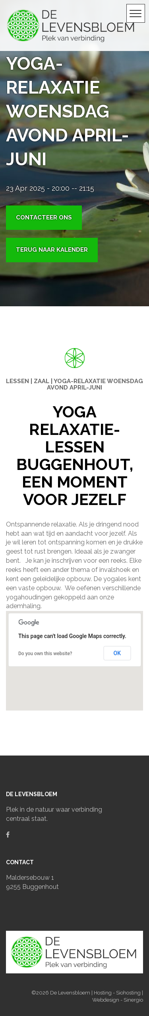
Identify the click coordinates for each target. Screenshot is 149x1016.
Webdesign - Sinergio (117, 1000)
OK (117, 653)
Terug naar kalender (52, 249)
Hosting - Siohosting (118, 993)
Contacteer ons (44, 217)
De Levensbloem (70, 993)
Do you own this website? (45, 653)
